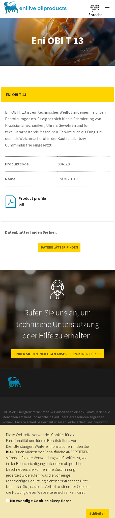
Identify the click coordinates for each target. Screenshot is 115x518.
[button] (106, 94)
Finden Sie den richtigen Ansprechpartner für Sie (57, 354)
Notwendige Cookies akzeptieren (41, 500)
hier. (10, 451)
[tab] (57, 94)
